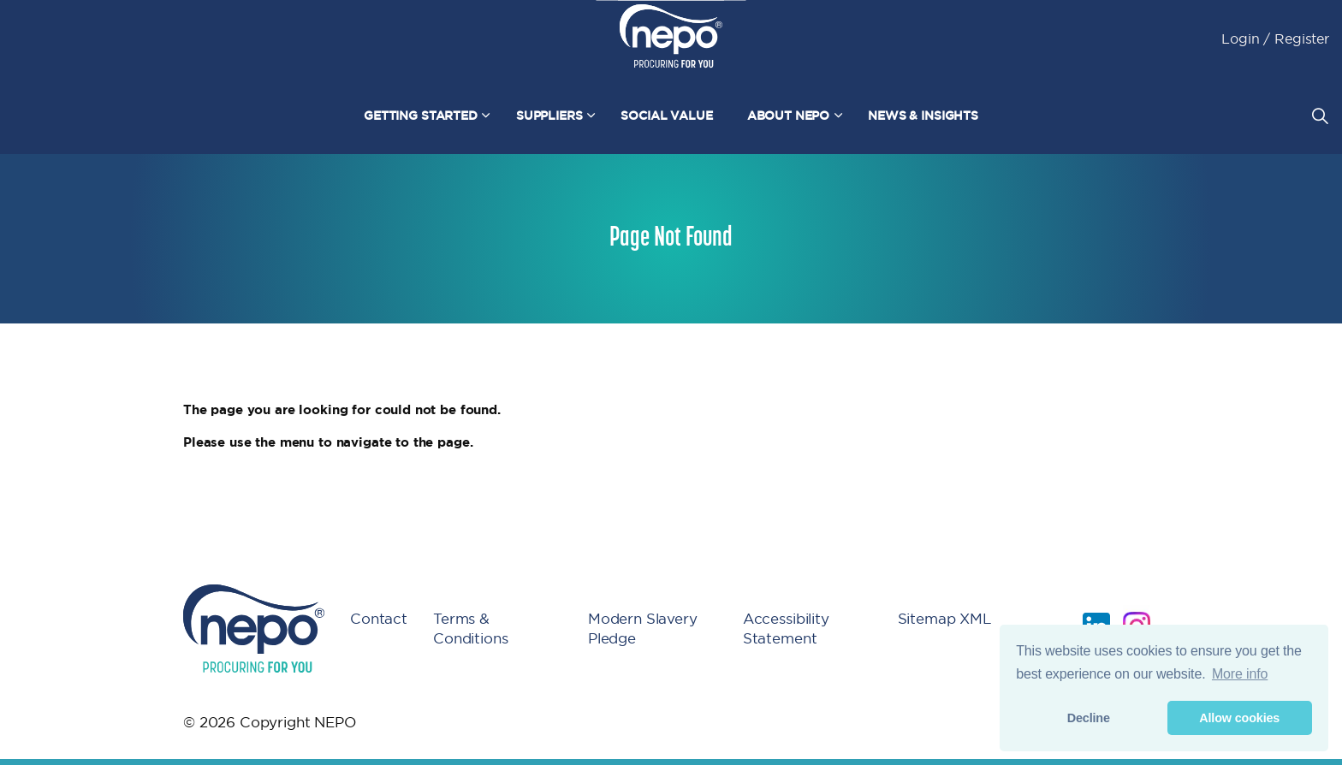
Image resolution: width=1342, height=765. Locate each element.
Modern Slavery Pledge (643, 628)
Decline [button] (1088, 718)
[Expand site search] (1319, 115)
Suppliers (549, 115)
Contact (378, 618)
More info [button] (1240, 674)
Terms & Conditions (470, 628)
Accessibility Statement (786, 628)
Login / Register (1275, 38)
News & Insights (923, 115)
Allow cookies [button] (1239, 718)
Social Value (666, 115)
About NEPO (788, 115)
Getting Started (421, 115)
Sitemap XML (945, 618)
